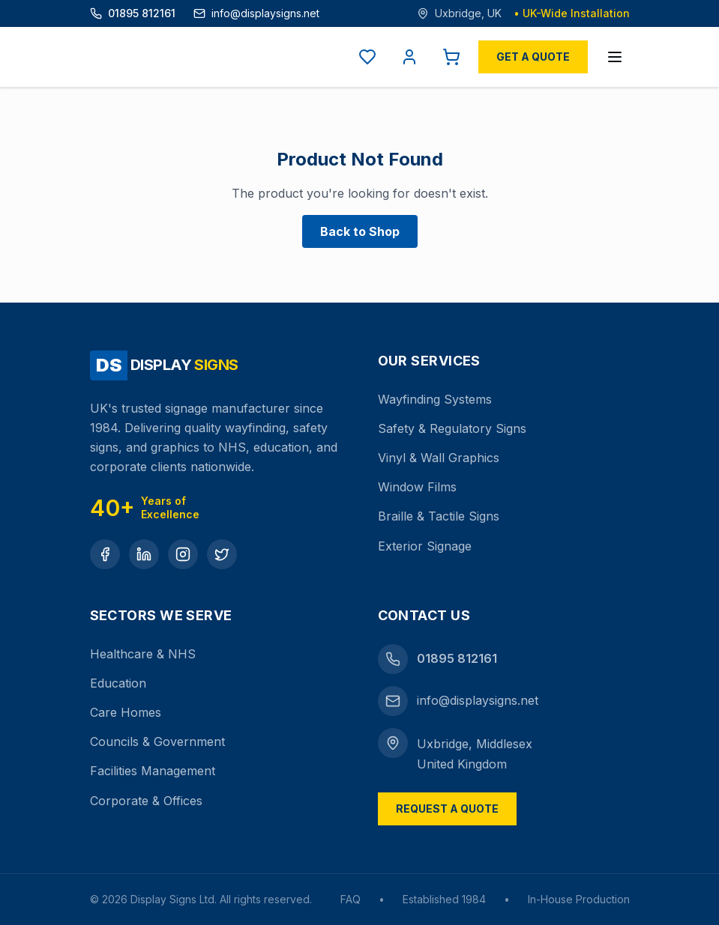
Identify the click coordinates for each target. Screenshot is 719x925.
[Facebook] (105, 554)
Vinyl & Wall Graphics (438, 457)
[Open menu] (615, 57)
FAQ (350, 899)
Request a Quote (447, 808)
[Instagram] (183, 554)
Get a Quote (533, 56)
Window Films (417, 486)
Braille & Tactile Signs (438, 516)
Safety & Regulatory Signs (452, 428)
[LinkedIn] (144, 554)
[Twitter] (222, 554)
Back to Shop (360, 231)
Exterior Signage (425, 546)
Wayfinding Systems (435, 399)
